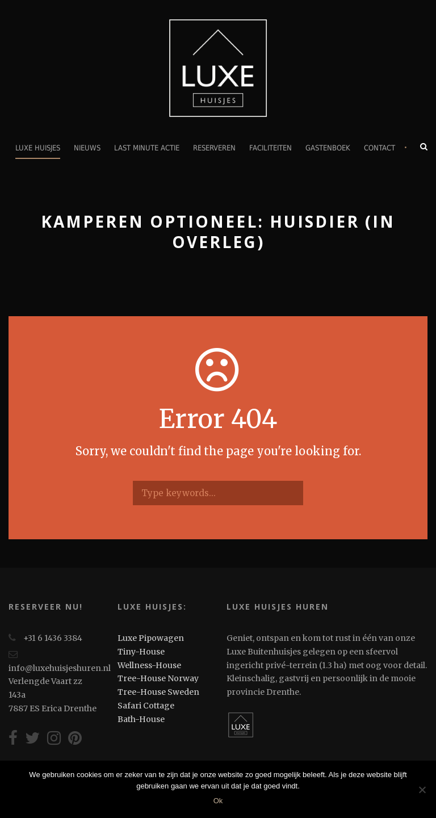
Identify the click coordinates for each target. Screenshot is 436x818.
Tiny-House (141, 652)
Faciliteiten (270, 148)
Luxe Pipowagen (151, 638)
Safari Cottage (146, 705)
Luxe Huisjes (37, 148)
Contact (379, 148)
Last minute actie (146, 148)
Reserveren (214, 148)
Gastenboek (327, 148)
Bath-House (141, 719)
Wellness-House (149, 665)
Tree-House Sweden (158, 692)
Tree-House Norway (158, 678)
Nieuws (87, 148)
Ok (218, 800)
